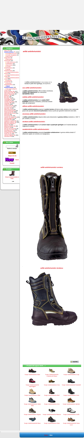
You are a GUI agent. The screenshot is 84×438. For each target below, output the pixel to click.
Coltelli (7, 104)
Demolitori (7, 108)
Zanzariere (8, 136)
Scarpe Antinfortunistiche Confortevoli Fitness (51, 375)
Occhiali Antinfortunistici (8, 67)
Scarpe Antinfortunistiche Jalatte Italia (32, 404)
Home (46, 435)
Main (51, 435)
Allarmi (7, 50)
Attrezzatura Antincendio (8, 60)
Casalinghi (7, 100)
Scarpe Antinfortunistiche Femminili (71, 385)
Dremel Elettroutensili (10, 110)
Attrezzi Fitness (9, 94)
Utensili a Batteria (9, 135)
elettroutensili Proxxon (10, 113)
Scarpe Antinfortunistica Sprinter (71, 404)
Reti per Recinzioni (10, 128)
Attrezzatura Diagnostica (8, 57)
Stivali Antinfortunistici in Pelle (12, 178)
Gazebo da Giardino (10, 117)
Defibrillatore (9, 63)
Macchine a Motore (10, 122)
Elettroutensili (8, 112)
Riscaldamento (9, 130)
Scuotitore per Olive (9, 132)
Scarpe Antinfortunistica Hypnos (32, 414)
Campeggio (8, 99)
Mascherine (9, 65)
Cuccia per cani (8, 106)
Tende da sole (8, 133)
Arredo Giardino (9, 91)
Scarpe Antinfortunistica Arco (51, 404)
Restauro (7, 127)
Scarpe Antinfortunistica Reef (51, 395)
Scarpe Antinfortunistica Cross (52, 385)
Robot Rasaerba (8, 131)
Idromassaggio (9, 118)
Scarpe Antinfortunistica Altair (32, 395)
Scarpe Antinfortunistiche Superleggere (32, 385)
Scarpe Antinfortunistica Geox (71, 395)
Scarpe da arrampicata (8, 81)
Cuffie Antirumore (10, 62)
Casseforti (7, 103)
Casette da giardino (9, 101)
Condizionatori (8, 105)
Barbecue (7, 95)
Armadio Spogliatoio (11, 55)
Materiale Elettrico (9, 126)
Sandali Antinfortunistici (8, 70)
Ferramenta (8, 115)
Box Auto (6, 96)
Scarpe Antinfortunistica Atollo (71, 414)
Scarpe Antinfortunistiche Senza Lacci (71, 423)
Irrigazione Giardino (10, 121)
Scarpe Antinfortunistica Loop (71, 374)
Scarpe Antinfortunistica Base (32, 374)
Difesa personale (8, 109)
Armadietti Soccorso (11, 53)
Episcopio (6, 114)
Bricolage (7, 97)
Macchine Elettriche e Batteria (10, 124)
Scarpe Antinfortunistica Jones (52, 423)
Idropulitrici (8, 119)
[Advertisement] (18, 15)
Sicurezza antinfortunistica (8, 84)
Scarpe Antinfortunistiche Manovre (52, 414)
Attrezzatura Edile (9, 92)
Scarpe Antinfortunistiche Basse (32, 423)
